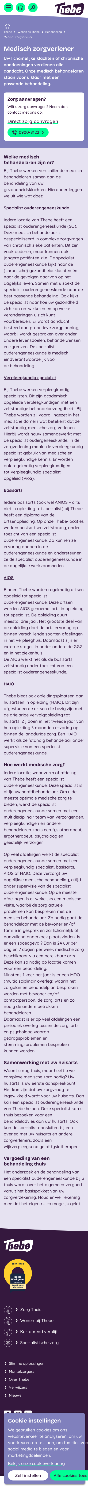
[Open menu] (8, 7)
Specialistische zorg (39, 1342)
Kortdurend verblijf (39, 1331)
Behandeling (53, 32)
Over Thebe (19, 1379)
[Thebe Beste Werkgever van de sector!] (18, 1276)
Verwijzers (18, 1387)
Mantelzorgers (21, 1371)
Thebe (8, 31)
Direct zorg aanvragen (33, 121)
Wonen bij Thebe (29, 32)
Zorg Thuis (30, 1309)
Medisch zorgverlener (18, 37)
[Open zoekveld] (33, 7)
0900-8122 (28, 132)
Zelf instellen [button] (28, 1475)
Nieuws (15, 1395)
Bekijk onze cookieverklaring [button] (36, 1463)
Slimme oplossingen (26, 1363)
